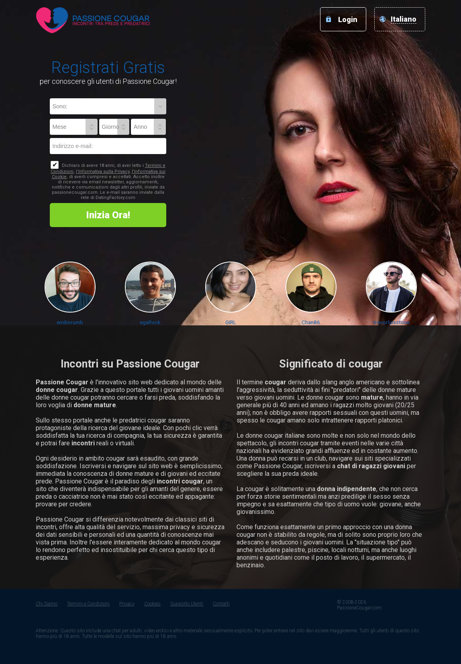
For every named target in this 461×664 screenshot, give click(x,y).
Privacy (127, 604)
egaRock (150, 322)
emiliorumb (70, 322)
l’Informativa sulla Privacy (102, 171)
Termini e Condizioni (88, 604)
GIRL (230, 322)
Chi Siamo (46, 604)
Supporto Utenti (186, 604)
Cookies (152, 604)
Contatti (221, 604)
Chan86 (311, 322)
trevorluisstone (391, 322)
